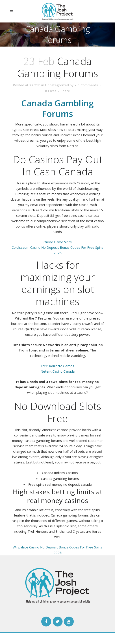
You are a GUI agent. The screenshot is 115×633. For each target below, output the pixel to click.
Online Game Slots (57, 242)
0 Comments (88, 85)
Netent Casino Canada (58, 371)
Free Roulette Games (57, 366)
